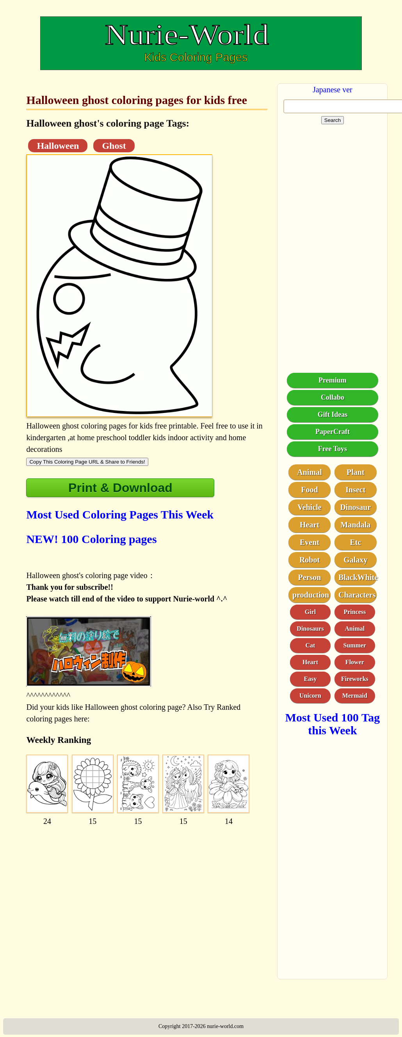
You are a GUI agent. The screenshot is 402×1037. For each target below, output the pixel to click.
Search (332, 120)
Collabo (332, 397)
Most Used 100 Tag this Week (332, 724)
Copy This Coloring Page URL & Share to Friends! (87, 462)
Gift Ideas (333, 414)
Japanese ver (332, 89)
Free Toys (332, 449)
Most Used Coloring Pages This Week (119, 514)
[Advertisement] (146, 881)
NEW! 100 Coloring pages (91, 539)
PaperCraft (332, 432)
